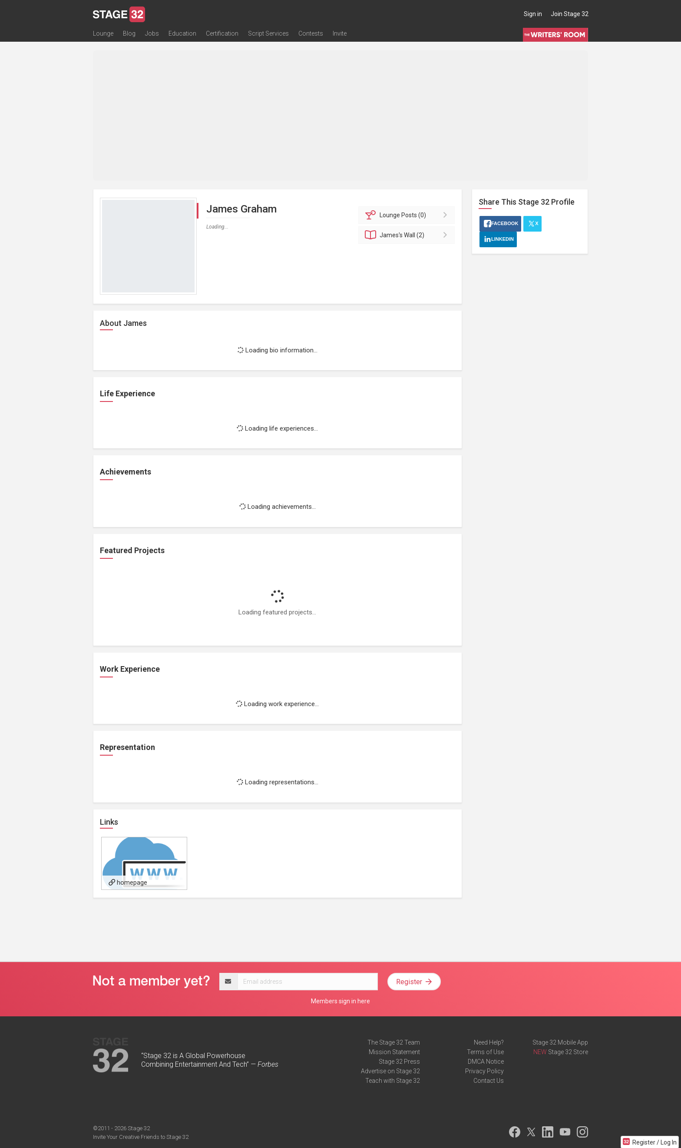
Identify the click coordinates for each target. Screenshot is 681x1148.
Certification (222, 33)
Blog (129, 33)
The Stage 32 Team (393, 1042)
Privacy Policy (484, 1071)
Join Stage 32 (569, 13)
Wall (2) (408, 235)
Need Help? (489, 1042)
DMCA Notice (486, 1061)
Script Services (268, 33)
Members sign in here (340, 1001)
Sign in (533, 13)
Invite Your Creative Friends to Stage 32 (140, 1137)
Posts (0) (408, 215)
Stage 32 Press (399, 1061)
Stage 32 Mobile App (560, 1042)
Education (182, 33)
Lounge (103, 33)
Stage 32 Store (568, 1051)
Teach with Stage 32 (392, 1080)
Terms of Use (485, 1051)
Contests (310, 33)
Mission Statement (394, 1051)
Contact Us (488, 1080)
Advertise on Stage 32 (390, 1071)
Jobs (152, 33)
